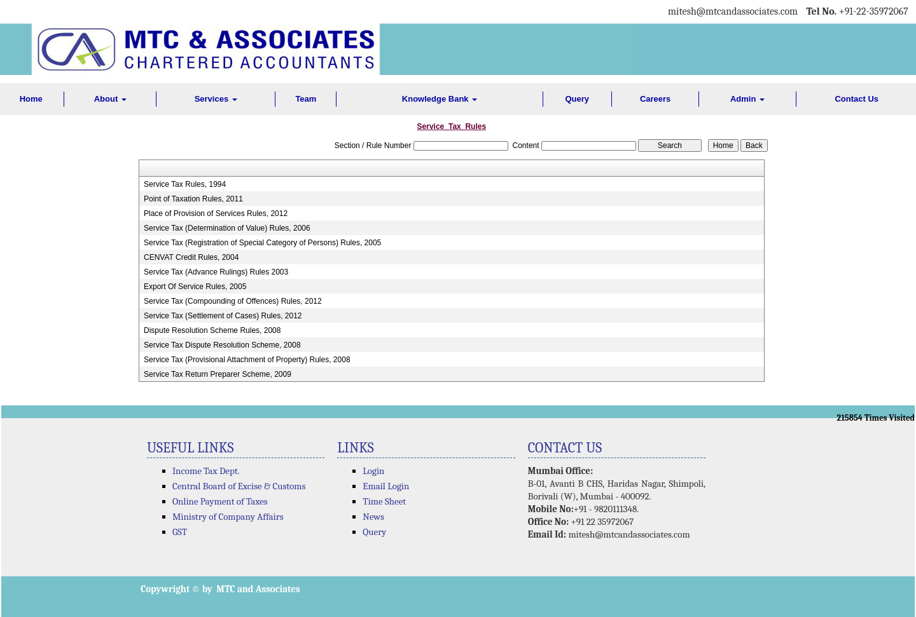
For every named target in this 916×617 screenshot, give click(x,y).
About (110, 99)
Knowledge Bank (439, 99)
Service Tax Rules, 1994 (185, 184)
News (373, 516)
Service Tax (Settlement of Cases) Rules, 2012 (223, 315)
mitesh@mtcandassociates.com (629, 534)
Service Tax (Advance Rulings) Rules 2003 (216, 272)
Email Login (386, 486)
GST (179, 532)
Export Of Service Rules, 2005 (195, 286)
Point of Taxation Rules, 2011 (193, 198)
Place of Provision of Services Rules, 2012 (216, 213)
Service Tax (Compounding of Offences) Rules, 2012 (233, 301)
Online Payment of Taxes (220, 501)
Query (577, 99)
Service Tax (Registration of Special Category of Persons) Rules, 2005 (262, 242)
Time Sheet (384, 501)
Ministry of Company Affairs (228, 516)
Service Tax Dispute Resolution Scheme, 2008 (222, 345)
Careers (655, 99)
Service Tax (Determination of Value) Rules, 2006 (227, 228)
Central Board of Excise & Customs (238, 486)
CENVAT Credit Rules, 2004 (191, 257)
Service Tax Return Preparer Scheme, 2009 (217, 374)
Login (373, 471)
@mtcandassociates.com (747, 11)
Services (216, 99)
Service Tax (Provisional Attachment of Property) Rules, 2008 (247, 359)
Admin (747, 99)
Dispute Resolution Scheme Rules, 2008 (212, 330)
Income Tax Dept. (206, 471)
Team (305, 99)
